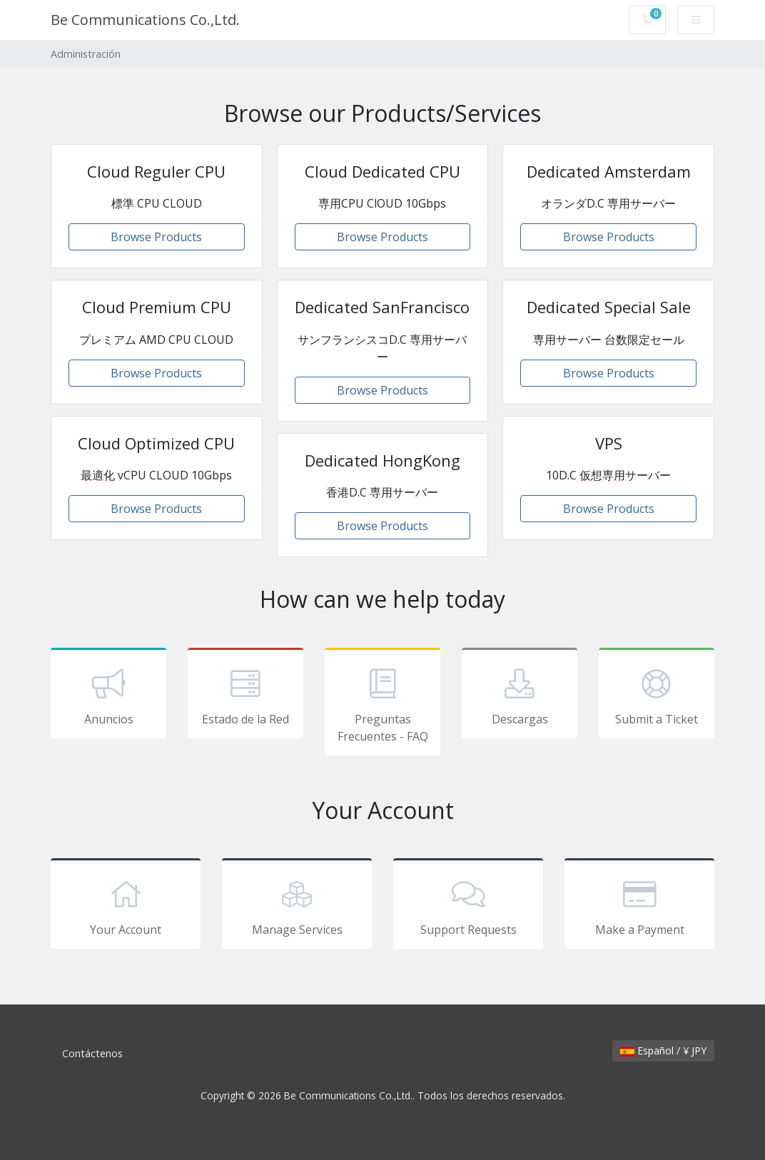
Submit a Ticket (656, 695)
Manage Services (297, 906)
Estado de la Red (245, 695)
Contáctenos (92, 1053)
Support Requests (468, 906)
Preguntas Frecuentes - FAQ (382, 704)
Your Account (126, 906)
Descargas (519, 695)
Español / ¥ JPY (663, 1050)
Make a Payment (639, 906)
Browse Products (156, 237)
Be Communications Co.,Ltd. (145, 19)
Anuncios (108, 695)
